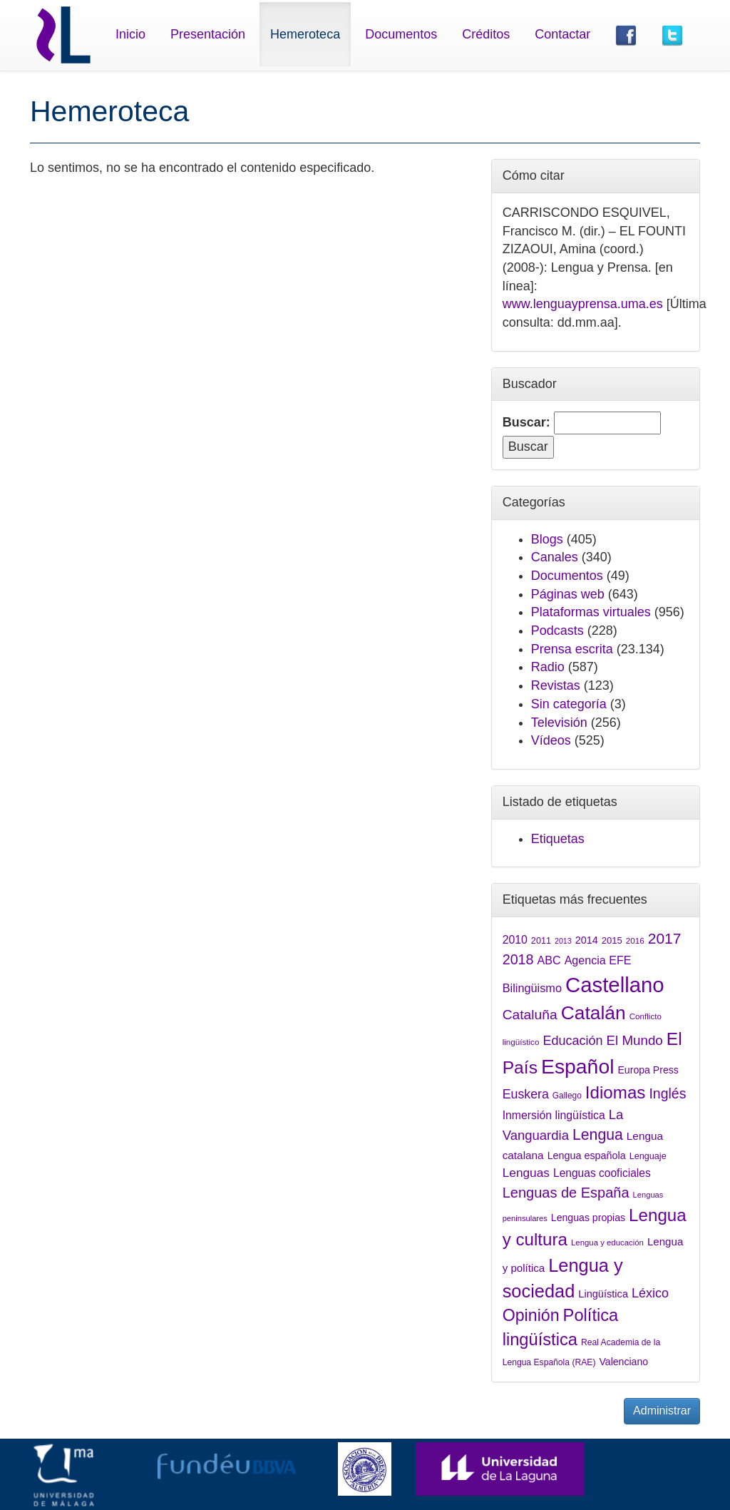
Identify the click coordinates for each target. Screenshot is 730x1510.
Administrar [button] (662, 1410)
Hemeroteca (305, 34)
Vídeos (551, 740)
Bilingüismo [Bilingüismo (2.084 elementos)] (532, 987)
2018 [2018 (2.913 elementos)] (518, 959)
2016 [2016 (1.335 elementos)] (635, 940)
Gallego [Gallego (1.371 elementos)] (567, 1096)
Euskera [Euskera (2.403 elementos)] (526, 1094)
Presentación (207, 34)
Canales (554, 557)
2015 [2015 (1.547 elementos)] (612, 940)
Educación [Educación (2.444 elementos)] (572, 1041)
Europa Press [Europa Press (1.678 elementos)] (647, 1070)
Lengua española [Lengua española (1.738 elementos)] (587, 1155)
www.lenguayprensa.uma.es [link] (583, 304)
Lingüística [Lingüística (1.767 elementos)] (603, 1294)
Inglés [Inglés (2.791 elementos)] (667, 1093)
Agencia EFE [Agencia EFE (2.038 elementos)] (598, 960)
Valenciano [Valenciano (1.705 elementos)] (623, 1361)
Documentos (401, 34)
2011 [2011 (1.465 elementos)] (541, 941)
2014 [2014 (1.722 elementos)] (586, 940)
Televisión (559, 722)
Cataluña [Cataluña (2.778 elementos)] (530, 1014)
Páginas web (568, 594)
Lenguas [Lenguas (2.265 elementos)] (526, 1172)
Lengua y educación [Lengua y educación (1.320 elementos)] (607, 1242)
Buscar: (526, 422)
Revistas (555, 685)
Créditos (486, 34)
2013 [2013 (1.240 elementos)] (563, 941)
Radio (548, 667)
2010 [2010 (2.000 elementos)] (515, 940)
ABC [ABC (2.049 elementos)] (549, 960)
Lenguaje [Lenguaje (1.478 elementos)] (648, 1156)
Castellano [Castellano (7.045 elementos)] (614, 984)
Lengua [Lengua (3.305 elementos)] (597, 1134)
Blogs (547, 539)
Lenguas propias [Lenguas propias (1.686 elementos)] (588, 1217)
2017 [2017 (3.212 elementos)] (665, 938)
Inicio (130, 34)
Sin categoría (569, 704)
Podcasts (557, 630)
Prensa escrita (572, 649)
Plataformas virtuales (591, 612)
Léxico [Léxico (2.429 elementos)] (650, 1293)
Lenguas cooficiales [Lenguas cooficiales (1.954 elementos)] (602, 1173)
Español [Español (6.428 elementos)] (577, 1066)
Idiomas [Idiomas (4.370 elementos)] (615, 1092)
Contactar (562, 34)
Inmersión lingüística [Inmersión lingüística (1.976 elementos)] (554, 1115)
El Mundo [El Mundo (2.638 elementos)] (635, 1040)
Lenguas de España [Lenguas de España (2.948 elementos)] (566, 1192)
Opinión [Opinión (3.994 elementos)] (531, 1315)
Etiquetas (558, 839)
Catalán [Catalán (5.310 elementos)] (593, 1013)
